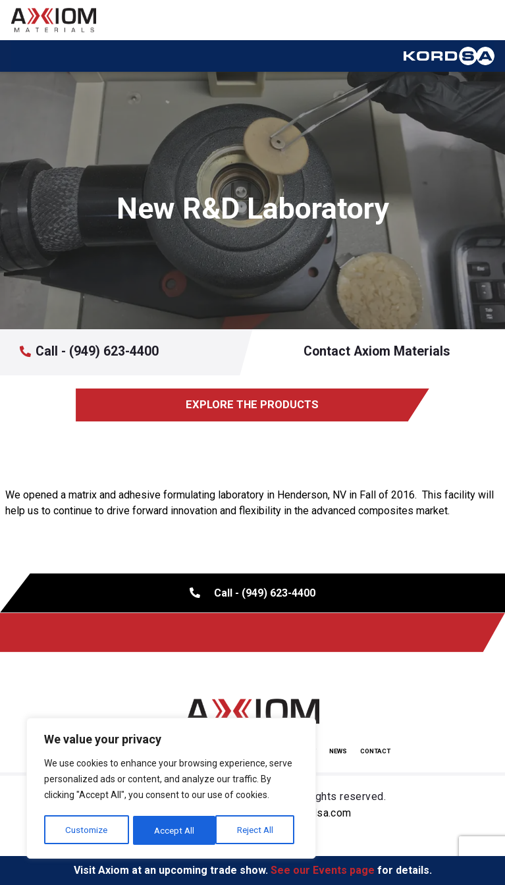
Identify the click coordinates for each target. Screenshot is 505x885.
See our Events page (323, 870)
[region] (171, 789)
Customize (86, 830)
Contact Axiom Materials (375, 352)
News (338, 751)
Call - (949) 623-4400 (97, 351)
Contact (375, 751)
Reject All (172, 830)
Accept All (257, 830)
